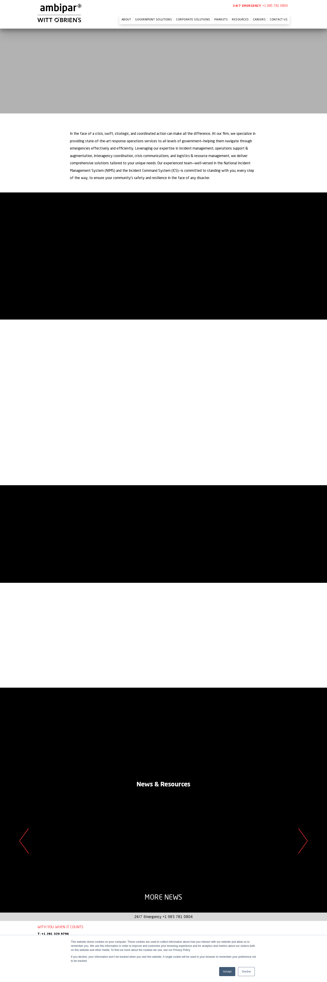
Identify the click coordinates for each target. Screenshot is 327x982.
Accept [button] (227, 971)
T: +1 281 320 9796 (53, 934)
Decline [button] (246, 971)
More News (163, 897)
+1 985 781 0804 (275, 5)
